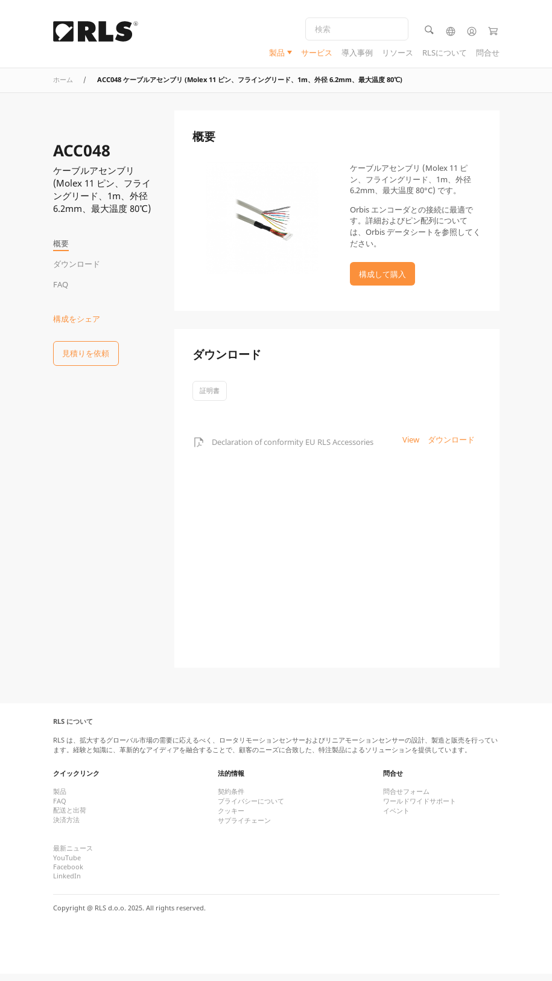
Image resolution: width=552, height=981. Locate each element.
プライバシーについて (251, 808)
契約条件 (231, 799)
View (410, 446)
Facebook (68, 874)
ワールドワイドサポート (419, 808)
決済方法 (66, 827)
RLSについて (444, 53)
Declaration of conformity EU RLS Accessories (292, 449)
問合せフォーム (406, 799)
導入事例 (357, 53)
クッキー (231, 818)
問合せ (488, 53)
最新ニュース (73, 855)
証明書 (210, 397)
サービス (316, 53)
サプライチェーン (244, 827)
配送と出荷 (69, 817)
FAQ (60, 284)
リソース (397, 53)
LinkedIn (67, 883)
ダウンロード (76, 263)
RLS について (73, 728)
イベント (396, 818)
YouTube (67, 865)
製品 (277, 53)
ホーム (63, 86)
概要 (61, 243)
